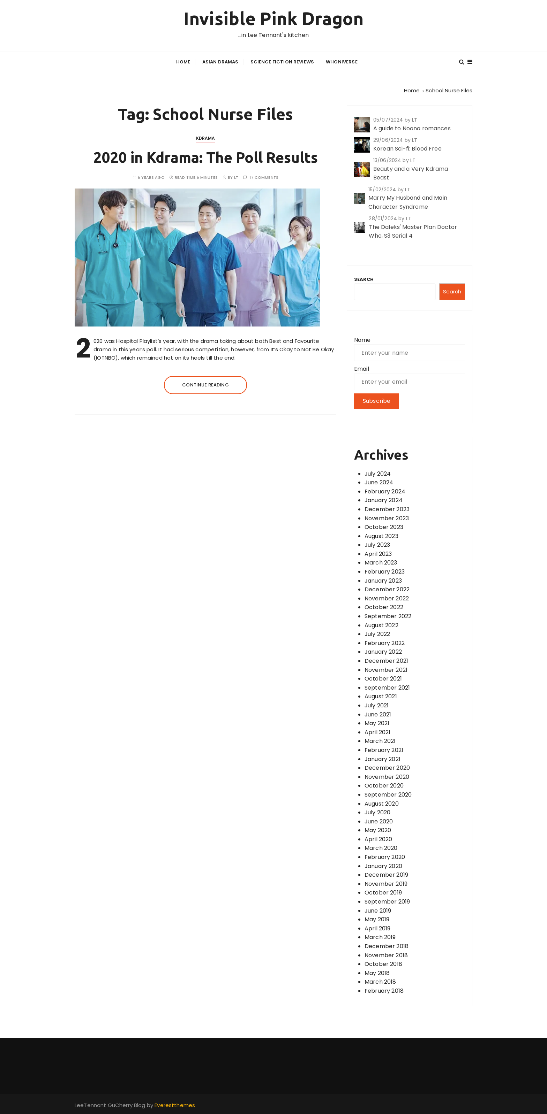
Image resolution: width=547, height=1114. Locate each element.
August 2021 (381, 696)
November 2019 (386, 883)
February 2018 (384, 990)
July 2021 (377, 705)
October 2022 (384, 607)
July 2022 (377, 634)
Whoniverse (342, 61)
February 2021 (384, 749)
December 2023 (387, 509)
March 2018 (380, 981)
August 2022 (381, 625)
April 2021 (378, 732)
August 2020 (382, 803)
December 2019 (386, 874)
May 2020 (378, 830)
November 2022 (387, 598)
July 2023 (377, 544)
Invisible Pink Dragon (273, 18)
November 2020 (387, 776)
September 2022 (388, 616)
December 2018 (387, 946)
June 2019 (378, 910)
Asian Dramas (220, 61)
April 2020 (378, 839)
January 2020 (383, 865)
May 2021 (377, 723)
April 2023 (378, 553)
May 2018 (377, 972)
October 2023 (384, 527)
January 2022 (383, 651)
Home (183, 61)
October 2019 (383, 892)
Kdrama (205, 137)
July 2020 (377, 812)
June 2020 (379, 821)
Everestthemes (175, 1104)
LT (236, 177)
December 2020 (387, 767)
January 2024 (384, 500)
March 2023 (381, 562)
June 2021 (378, 714)
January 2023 (383, 580)
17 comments (263, 177)
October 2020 (384, 785)
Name (362, 339)
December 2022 (387, 589)
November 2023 (387, 518)
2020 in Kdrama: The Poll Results (205, 156)
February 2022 (385, 642)
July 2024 (378, 473)
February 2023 (385, 571)
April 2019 (378, 928)
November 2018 (386, 955)
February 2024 (385, 491)
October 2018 (383, 964)
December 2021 (386, 660)
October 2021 (383, 678)
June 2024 (379, 482)
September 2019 (387, 901)
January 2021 (382, 758)
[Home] (412, 89)
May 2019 (377, 919)
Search (364, 278)
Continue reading (205, 384)
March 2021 (380, 741)
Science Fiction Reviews (282, 61)
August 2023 (381, 535)
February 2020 (385, 857)
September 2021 (387, 687)
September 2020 (388, 794)
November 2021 (386, 669)
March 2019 (380, 937)
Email (361, 368)
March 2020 (381, 848)
